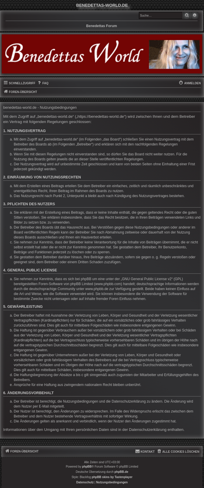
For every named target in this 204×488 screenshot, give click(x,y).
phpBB (87, 466)
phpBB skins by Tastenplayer (112, 477)
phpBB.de (121, 471)
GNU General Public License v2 (146, 279)
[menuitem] (43, 83)
